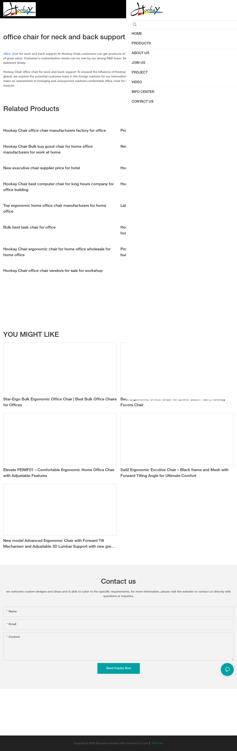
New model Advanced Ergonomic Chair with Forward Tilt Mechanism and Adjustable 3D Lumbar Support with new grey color (58, 544)
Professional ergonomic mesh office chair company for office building (174, 252)
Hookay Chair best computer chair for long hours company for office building (58, 187)
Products (225, 335)
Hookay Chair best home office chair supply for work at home (175, 184)
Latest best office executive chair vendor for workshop (168, 206)
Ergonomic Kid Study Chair (170, 335)
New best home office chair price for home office (164, 147)
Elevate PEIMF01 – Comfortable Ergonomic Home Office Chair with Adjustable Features (58, 473)
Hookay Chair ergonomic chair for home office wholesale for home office (57, 252)
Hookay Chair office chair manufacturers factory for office (54, 131)
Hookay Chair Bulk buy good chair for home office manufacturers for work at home (48, 149)
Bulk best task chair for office (29, 227)
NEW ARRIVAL (204, 335)
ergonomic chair (195, 81)
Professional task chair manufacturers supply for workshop (172, 131)
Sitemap (157, 743)
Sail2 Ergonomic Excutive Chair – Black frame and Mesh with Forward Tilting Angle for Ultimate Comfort (174, 473)
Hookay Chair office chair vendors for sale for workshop (53, 271)
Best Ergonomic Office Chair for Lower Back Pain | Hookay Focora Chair (172, 402)
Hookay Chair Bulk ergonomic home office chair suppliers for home (174, 230)
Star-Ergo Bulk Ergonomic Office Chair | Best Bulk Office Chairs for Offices (60, 402)
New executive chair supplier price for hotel (41, 168)
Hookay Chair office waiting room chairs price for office (169, 168)
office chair (11, 54)
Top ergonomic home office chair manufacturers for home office (54, 208)
